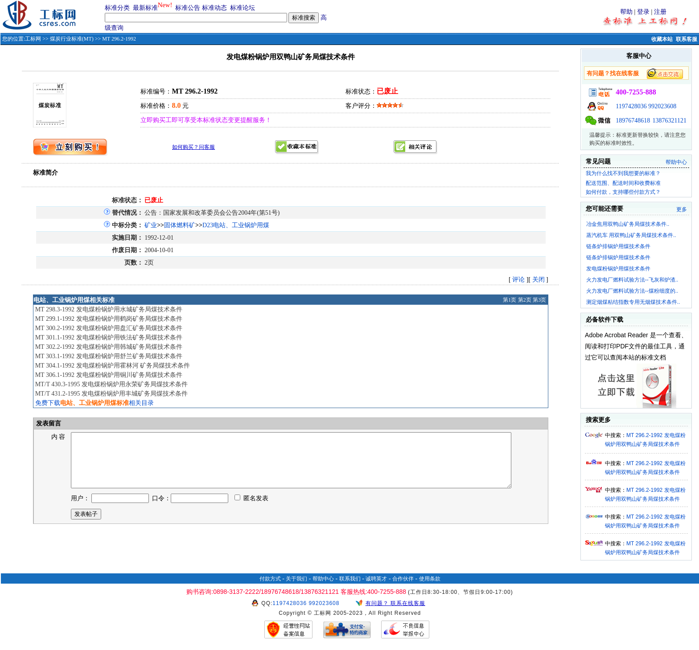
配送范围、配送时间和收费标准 (623, 183)
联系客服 (686, 39)
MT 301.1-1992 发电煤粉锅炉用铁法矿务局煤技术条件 (108, 337)
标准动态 (214, 7)
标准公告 (187, 7)
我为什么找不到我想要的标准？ (623, 173)
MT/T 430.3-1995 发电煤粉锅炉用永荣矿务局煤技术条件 (111, 384)
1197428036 (631, 106)
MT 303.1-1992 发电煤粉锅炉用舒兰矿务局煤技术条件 (108, 356)
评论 (518, 279)
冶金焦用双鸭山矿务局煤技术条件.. (628, 224)
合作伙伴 (403, 579)
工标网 (33, 39)
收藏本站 (662, 39)
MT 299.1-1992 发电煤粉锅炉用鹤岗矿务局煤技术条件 (108, 318)
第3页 (539, 300)
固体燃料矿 (179, 225)
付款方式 (270, 579)
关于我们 (296, 579)
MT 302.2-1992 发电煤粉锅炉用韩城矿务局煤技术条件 (108, 346)
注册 (660, 11)
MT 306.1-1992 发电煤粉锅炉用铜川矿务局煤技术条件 (108, 375)
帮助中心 (676, 162)
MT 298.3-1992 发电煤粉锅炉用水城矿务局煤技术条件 (108, 309)
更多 (681, 209)
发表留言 (48, 423)
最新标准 (145, 7)
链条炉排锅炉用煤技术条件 (618, 246)
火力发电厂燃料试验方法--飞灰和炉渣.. (632, 280)
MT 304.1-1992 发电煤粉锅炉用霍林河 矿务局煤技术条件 (112, 365)
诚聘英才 (376, 579)
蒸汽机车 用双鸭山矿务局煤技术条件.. (631, 235)
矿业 (150, 225)
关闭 (538, 279)
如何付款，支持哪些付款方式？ (623, 192)
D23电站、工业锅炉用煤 (235, 225)
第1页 (509, 300)
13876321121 (670, 120)
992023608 (662, 106)
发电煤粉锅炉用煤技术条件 (618, 269)
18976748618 (633, 120)
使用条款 (429, 579)
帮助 (626, 11)
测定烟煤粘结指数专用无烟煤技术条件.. (633, 302)
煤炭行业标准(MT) (72, 39)
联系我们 (350, 579)
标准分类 (117, 7)
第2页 (524, 300)
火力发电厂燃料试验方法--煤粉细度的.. (632, 291)
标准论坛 (242, 7)
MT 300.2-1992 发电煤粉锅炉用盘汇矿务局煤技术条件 (108, 328)
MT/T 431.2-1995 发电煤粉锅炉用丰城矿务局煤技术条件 (111, 393)
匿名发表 (251, 509)
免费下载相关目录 (94, 403)
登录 (643, 11)
